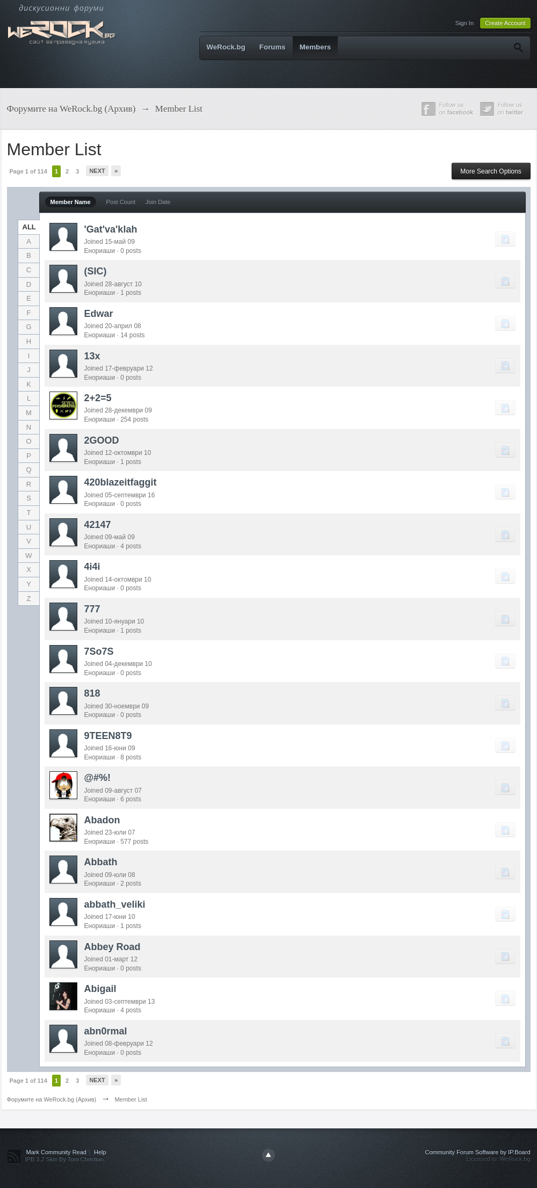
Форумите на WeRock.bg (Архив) (52, 1099)
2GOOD (101, 440)
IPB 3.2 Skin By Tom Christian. (65, 1159)
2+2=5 (98, 398)
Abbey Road (112, 946)
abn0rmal (105, 1031)
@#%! (97, 777)
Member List (130, 1099)
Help (100, 1152)
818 (92, 693)
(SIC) (95, 271)
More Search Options (490, 171)
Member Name (70, 202)
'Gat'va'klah (110, 229)
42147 (97, 524)
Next (97, 171)
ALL (29, 227)
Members (315, 47)
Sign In (464, 23)
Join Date (158, 202)
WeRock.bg (226, 47)
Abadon (102, 820)
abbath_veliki (115, 904)
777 (92, 609)
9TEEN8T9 (108, 735)
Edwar (98, 313)
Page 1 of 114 (28, 171)
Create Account (505, 23)
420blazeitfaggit (120, 482)
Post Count (120, 202)
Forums (272, 47)
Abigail (100, 988)
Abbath (101, 862)
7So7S (99, 651)
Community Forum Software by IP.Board (477, 1152)
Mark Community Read (56, 1152)
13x (92, 356)
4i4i (92, 566)
